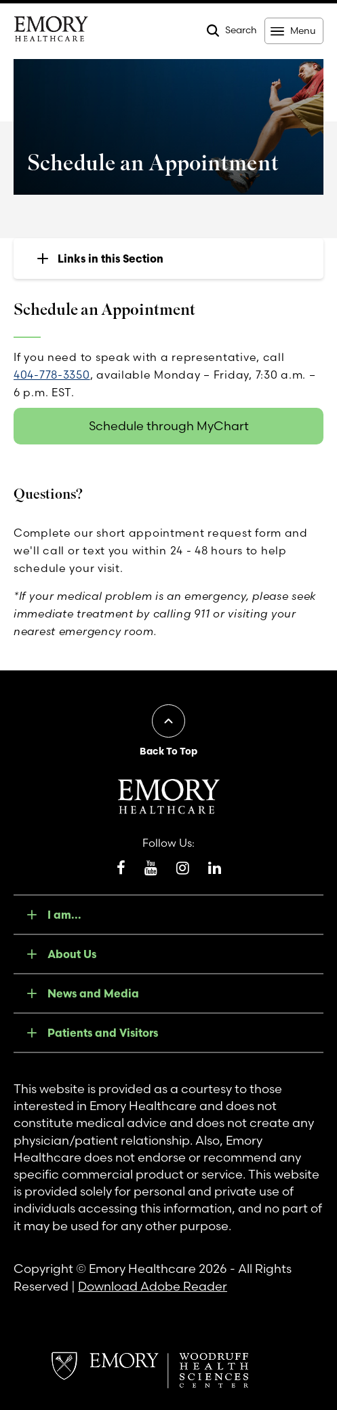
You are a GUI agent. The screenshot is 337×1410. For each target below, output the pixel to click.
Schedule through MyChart (169, 426)
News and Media (93, 993)
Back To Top (168, 751)
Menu (302, 30)
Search (241, 30)
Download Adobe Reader (152, 1286)
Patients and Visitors (102, 1033)
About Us (71, 954)
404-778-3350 (52, 374)
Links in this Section (110, 258)
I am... (64, 914)
